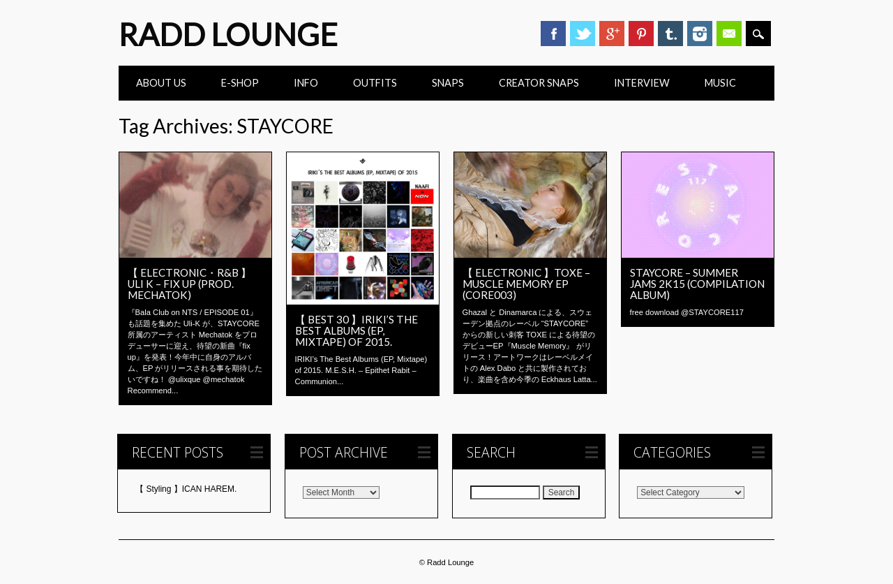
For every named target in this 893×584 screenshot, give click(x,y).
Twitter (582, 33)
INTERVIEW (642, 83)
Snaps (448, 83)
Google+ (611, 33)
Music (720, 83)
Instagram (699, 33)
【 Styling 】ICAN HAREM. (186, 489)
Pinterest (641, 33)
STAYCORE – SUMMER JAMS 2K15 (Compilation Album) (697, 283)
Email (729, 33)
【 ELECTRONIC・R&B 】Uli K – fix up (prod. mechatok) (189, 283)
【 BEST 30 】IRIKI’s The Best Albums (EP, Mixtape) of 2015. (356, 330)
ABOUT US (161, 83)
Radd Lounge (228, 34)
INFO (306, 83)
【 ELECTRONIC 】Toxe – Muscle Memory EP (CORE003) (526, 283)
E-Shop (240, 83)
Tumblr (670, 33)
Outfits (375, 83)
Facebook (553, 33)
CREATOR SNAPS (539, 83)
